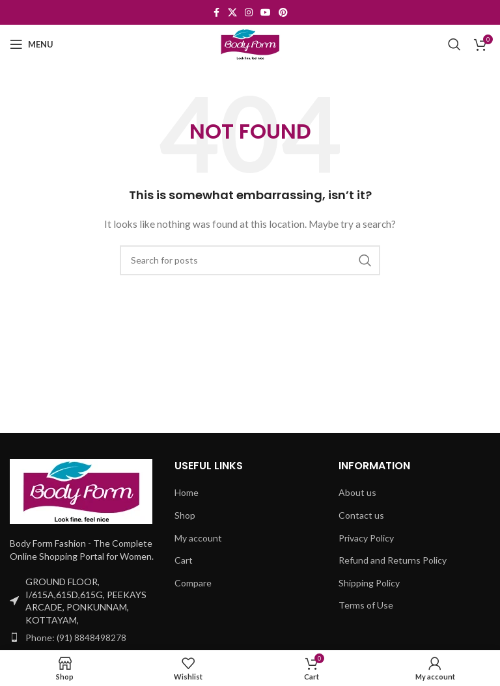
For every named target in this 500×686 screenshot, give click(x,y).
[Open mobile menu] (31, 44)
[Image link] (81, 490)
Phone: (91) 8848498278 (75, 637)
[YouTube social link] (266, 12)
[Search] (454, 44)
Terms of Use (366, 605)
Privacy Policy (366, 537)
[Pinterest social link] (283, 12)
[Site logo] (250, 43)
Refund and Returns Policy (393, 560)
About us (357, 492)
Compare (193, 582)
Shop (184, 515)
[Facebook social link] (216, 12)
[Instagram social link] (249, 12)
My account (198, 537)
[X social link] (232, 12)
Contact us (361, 515)
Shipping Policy (369, 582)
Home (186, 492)
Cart (183, 560)
